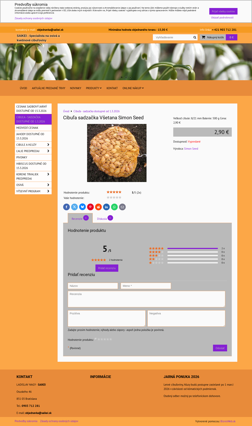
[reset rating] (95, 339)
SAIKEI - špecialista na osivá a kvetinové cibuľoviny (38, 38)
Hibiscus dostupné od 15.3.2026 (31, 166)
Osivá (34, 185)
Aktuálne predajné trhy (48, 88)
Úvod (23, 88)
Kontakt (112, 88)
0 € (232, 37)
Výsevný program (34, 191)
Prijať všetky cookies (223, 11)
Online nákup (133, 88)
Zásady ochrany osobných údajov (59, 421)
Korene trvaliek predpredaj (34, 176)
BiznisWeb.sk (227, 421)
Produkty (94, 88)
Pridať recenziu (107, 268)
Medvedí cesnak (27, 128)
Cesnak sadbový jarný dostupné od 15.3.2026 (31, 109)
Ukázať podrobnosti (222, 17)
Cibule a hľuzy (34, 145)
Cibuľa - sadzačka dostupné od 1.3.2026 (30, 119)
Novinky (75, 88)
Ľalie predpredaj (34, 151)
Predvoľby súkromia (26, 421)
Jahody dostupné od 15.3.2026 (30, 136)
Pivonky (21, 157)
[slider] (114, 192)
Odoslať (220, 348)
